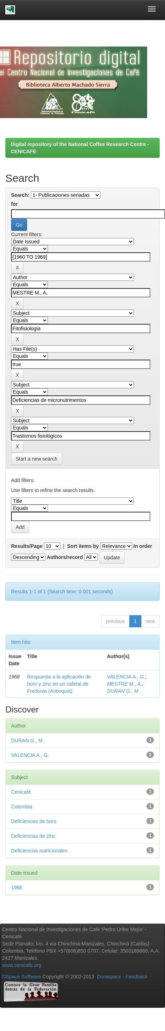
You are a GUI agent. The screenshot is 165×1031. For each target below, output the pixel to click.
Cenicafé (21, 792)
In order (143, 546)
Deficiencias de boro (33, 821)
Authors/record (65, 557)
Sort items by (83, 546)
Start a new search (37, 459)
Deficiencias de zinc (33, 836)
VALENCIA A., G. (126, 677)
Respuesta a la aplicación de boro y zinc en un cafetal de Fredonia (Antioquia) (59, 684)
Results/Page (26, 546)
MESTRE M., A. (124, 684)
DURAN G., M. (123, 691)
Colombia (21, 806)
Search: (20, 195)
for (14, 204)
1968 (16, 887)
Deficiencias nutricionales (39, 851)
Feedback (137, 976)
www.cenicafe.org (21, 965)
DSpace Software (21, 976)
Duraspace (109, 976)
